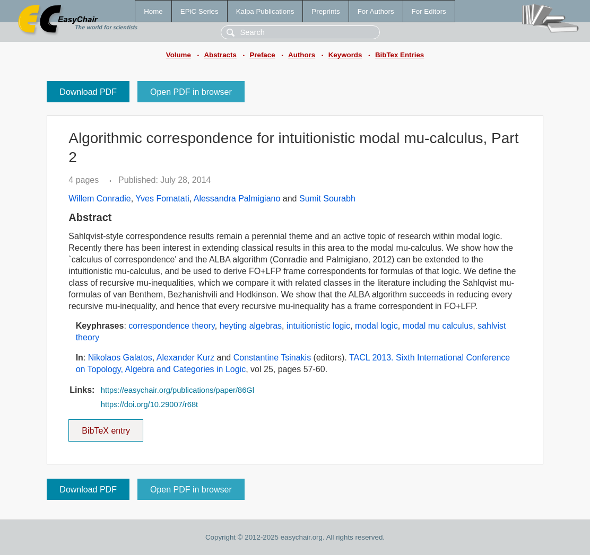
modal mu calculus (438, 325)
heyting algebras (251, 325)
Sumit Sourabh (327, 198)
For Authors (376, 11)
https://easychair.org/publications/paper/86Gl (177, 390)
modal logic (376, 325)
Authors (301, 55)
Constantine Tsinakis (272, 357)
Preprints (325, 11)
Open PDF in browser (191, 91)
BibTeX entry (106, 427)
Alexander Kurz (185, 357)
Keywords (345, 55)
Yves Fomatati (162, 198)
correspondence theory (171, 325)
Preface (262, 55)
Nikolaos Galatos (120, 357)
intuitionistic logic (318, 325)
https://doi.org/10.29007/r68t (149, 404)
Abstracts (220, 55)
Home (153, 11)
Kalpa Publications (265, 11)
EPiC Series (199, 11)
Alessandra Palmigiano (237, 198)
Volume (178, 55)
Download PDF (88, 91)
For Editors (429, 11)
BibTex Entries (399, 55)
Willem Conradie (99, 198)
